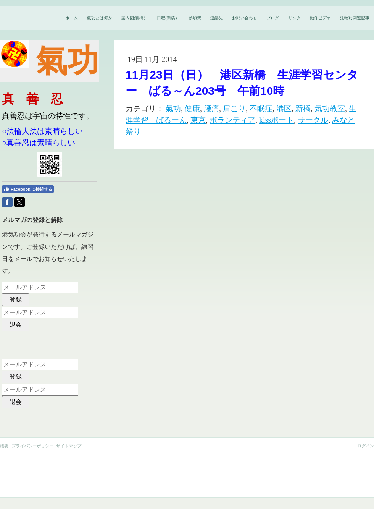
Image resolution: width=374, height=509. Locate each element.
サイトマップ (68, 446)
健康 (192, 108)
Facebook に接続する (27, 189)
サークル (313, 120)
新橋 (303, 108)
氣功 (173, 108)
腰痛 (211, 108)
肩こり (234, 108)
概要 (4, 446)
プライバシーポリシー (32, 446)
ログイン (365, 446)
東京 (198, 120)
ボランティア (232, 120)
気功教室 (329, 108)
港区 (284, 108)
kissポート (276, 120)
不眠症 (261, 108)
